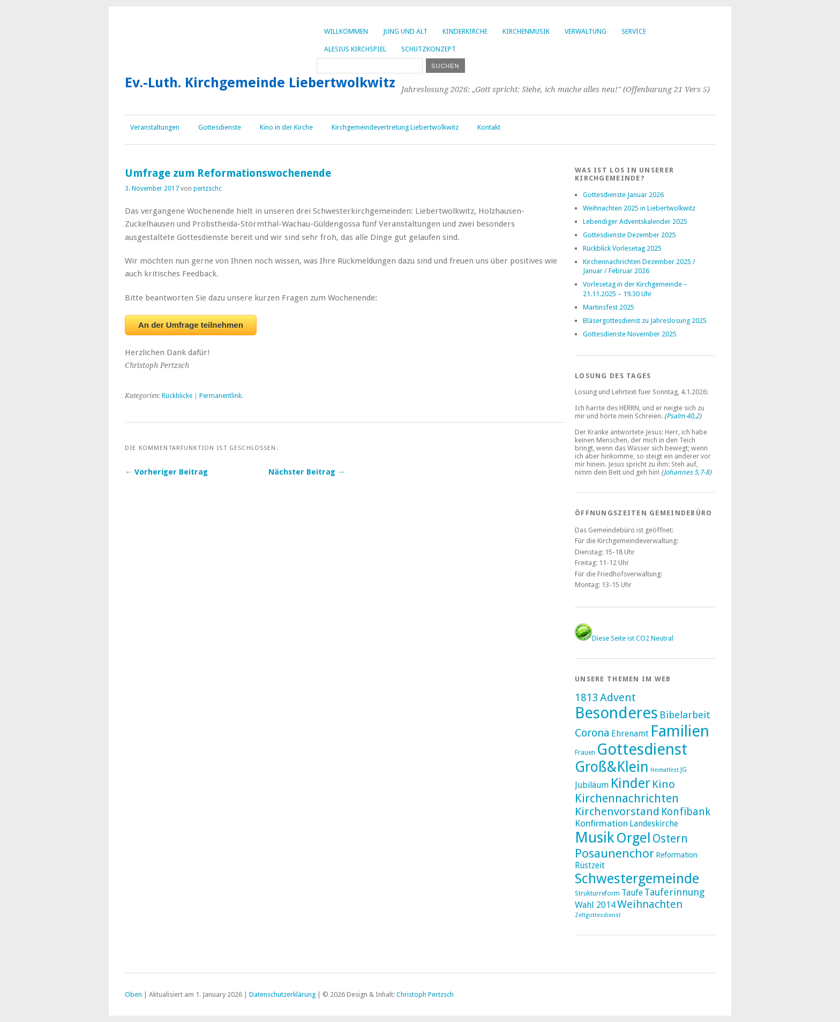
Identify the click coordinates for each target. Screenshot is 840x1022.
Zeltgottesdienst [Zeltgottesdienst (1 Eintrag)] (598, 915)
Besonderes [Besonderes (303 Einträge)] (616, 713)
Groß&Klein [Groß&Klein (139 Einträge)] (612, 766)
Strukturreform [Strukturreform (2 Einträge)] (597, 893)
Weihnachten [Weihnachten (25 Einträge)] (649, 904)
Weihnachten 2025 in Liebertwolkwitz (639, 208)
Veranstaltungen (154, 127)
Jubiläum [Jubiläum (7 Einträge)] (592, 785)
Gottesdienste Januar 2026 (623, 195)
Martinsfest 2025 (608, 307)
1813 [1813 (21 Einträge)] (586, 698)
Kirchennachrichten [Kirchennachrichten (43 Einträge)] (627, 798)
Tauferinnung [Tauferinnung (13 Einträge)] (674, 892)
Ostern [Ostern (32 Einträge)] (670, 838)
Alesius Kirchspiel (355, 49)
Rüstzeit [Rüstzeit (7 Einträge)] (590, 865)
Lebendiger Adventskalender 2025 (635, 221)
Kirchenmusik (526, 31)
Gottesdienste (219, 127)
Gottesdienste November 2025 (630, 334)
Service (633, 31)
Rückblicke (177, 396)
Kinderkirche (465, 31)
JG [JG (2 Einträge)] (683, 769)
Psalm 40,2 (682, 416)
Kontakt (488, 127)
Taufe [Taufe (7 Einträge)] (632, 893)
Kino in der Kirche (286, 127)
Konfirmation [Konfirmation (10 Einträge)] (601, 823)
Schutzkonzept (428, 49)
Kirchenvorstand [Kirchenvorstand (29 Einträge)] (617, 811)
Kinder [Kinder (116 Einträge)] (630, 783)
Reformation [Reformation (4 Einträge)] (677, 855)
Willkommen (346, 31)
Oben (133, 994)
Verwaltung (585, 31)
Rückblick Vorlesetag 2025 (622, 248)
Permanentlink (220, 396)
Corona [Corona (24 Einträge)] (592, 732)
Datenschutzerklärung (282, 994)
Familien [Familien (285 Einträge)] (679, 731)
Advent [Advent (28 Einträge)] (618, 697)
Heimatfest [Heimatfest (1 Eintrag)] (664, 769)
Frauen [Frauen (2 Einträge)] (585, 752)
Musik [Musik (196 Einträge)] (594, 837)
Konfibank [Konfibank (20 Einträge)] (685, 812)
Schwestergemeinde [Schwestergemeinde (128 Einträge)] (637, 878)
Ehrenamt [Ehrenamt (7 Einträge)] (630, 733)
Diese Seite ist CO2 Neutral (624, 638)
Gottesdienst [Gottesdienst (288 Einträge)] (642, 749)
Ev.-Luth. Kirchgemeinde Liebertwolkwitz (260, 82)
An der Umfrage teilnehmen (190, 324)
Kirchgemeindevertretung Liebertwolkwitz (395, 127)
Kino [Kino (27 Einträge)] (663, 784)
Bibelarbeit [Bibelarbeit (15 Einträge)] (684, 714)
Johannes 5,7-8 (686, 472)
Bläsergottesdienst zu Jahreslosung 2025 (645, 321)
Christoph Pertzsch (425, 994)
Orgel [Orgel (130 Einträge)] (633, 838)
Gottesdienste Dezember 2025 (629, 235)
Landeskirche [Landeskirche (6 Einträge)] (653, 824)
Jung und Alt (405, 31)
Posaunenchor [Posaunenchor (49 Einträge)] (614, 853)
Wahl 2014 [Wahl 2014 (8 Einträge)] (595, 905)
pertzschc (207, 188)
